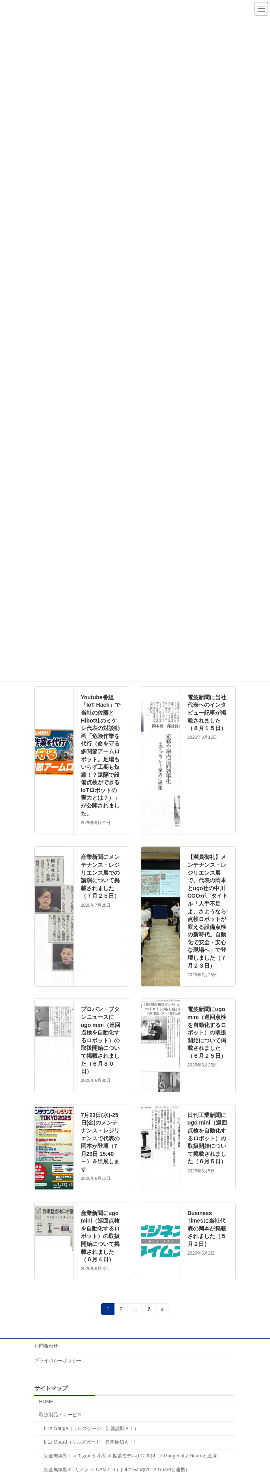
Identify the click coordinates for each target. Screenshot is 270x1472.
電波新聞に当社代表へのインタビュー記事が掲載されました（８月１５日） (207, 712)
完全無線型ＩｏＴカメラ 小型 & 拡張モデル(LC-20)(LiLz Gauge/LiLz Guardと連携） (132, 1456)
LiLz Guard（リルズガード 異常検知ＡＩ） (91, 1442)
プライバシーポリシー (58, 1360)
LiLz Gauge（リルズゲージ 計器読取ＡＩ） (91, 1428)
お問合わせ (46, 1346)
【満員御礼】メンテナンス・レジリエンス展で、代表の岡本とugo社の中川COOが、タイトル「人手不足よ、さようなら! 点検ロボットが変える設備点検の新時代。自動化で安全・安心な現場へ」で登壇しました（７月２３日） (208, 911)
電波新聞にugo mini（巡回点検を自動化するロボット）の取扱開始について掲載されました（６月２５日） (207, 1032)
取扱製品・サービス (60, 1414)
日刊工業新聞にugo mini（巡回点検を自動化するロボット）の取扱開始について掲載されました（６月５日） (207, 1138)
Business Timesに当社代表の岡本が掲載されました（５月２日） (207, 1228)
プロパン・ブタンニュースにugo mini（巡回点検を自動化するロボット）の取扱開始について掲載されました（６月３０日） (100, 1040)
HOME (46, 1401)
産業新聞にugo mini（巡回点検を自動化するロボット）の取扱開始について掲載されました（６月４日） (100, 1236)
